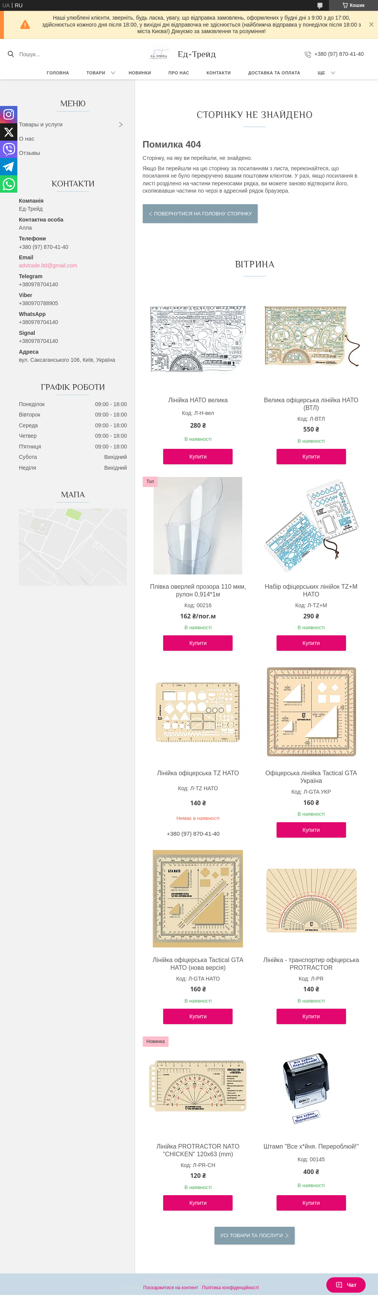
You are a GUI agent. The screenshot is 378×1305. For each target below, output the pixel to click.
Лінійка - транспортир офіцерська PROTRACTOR (311, 964)
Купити (198, 456)
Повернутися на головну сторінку (203, 214)
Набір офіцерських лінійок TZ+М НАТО (311, 590)
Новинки (139, 73)
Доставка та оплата (274, 73)
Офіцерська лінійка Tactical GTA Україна (311, 777)
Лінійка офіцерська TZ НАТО (198, 773)
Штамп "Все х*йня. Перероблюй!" (311, 1146)
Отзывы (29, 152)
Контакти (219, 73)
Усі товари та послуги (251, 1235)
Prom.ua (225, 1280)
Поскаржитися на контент (170, 1287)
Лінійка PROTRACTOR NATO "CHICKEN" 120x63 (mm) (198, 1150)
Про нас (179, 73)
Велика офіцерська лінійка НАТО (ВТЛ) (311, 404)
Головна (58, 73)
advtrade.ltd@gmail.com (48, 265)
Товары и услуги (40, 124)
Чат (346, 1284)
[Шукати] (10, 54)
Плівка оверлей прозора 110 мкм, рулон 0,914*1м (198, 590)
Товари (95, 73)
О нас (26, 138)
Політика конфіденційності (230, 1287)
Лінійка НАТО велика (198, 400)
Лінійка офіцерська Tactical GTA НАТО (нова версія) (198, 964)
